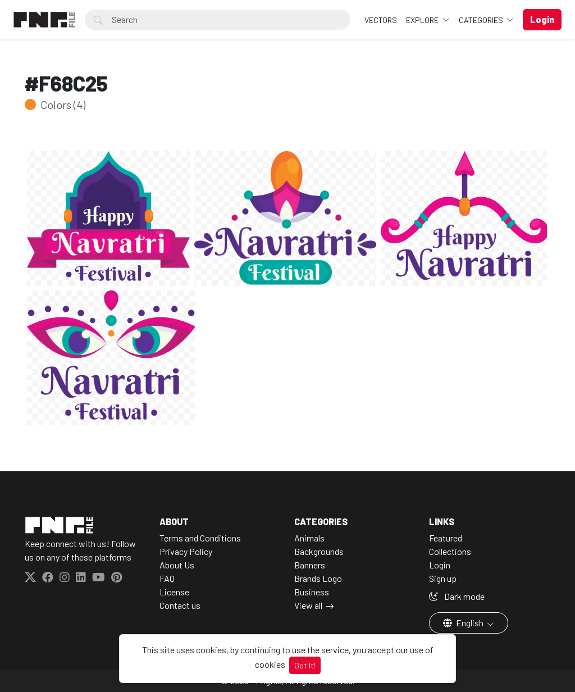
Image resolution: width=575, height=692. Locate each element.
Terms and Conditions (200, 537)
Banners (309, 564)
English (464, 622)
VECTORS (380, 20)
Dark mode (457, 596)
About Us (176, 564)
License (174, 591)
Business (311, 591)
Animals (309, 537)
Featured (445, 537)
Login (439, 564)
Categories (482, 20)
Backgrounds (319, 551)
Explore (423, 20)
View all (308, 605)
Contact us (179, 605)
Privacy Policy (185, 551)
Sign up (443, 578)
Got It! (305, 665)
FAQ (167, 578)
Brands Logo (318, 578)
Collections (450, 551)
